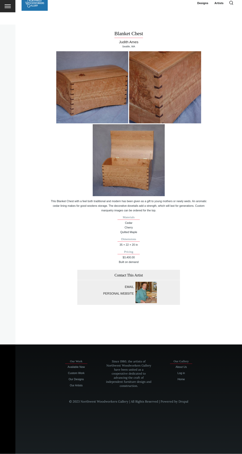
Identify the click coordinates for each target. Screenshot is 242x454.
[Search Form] (231, 15)
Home (181, 379)
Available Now (76, 367)
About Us (181, 367)
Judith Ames (128, 42)
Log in (181, 373)
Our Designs (76, 379)
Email (129, 287)
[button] (92, 87)
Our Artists (76, 385)
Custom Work (76, 373)
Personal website (118, 293)
